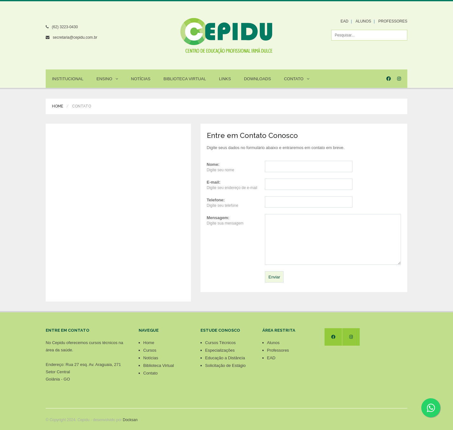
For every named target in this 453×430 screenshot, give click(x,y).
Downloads (257, 78)
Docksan (130, 420)
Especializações (220, 350)
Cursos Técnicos (220, 342)
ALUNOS (363, 21)
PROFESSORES (392, 21)
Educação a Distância (225, 357)
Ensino (107, 78)
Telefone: (216, 200)
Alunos (273, 342)
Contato (296, 78)
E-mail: (213, 182)
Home (57, 106)
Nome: (213, 164)
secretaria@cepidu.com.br (75, 37)
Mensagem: (218, 217)
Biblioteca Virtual (184, 78)
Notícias (140, 78)
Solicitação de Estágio (225, 365)
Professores (278, 350)
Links (225, 78)
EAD (345, 21)
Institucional (67, 78)
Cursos (149, 350)
